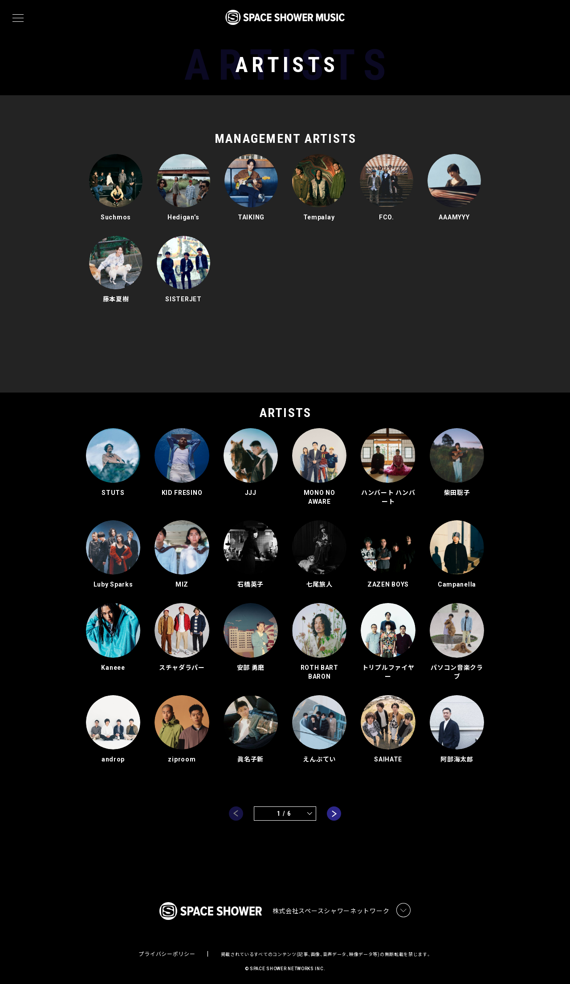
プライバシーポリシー (166, 951)
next (334, 809)
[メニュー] (18, 18)
